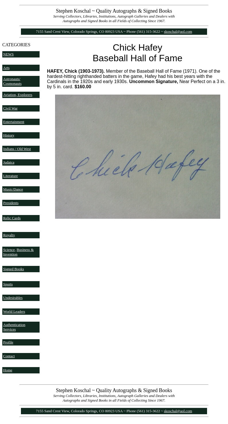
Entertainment (13, 122)
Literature (10, 176)
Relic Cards (12, 218)
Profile (8, 342)
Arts (6, 68)
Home (7, 370)
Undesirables (13, 298)
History (8, 135)
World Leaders (14, 311)
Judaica (8, 162)
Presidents (10, 203)
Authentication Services (14, 327)
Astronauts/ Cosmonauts (12, 81)
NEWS (8, 54)
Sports (8, 284)
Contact (9, 356)
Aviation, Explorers (17, 95)
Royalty (9, 235)
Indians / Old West (17, 149)
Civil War (10, 108)
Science (9, 250)
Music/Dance (13, 189)
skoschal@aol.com (178, 31)
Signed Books (13, 269)
